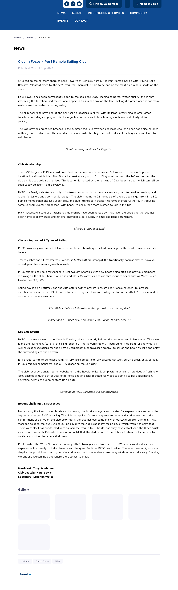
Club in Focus (42, 561)
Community (138, 12)
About (77, 12)
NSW (57, 561)
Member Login (147, 3)
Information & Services (106, 12)
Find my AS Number (103, 3)
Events (62, 20)
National (25, 561)
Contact (81, 20)
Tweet (23, 574)
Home (17, 37)
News (61, 12)
